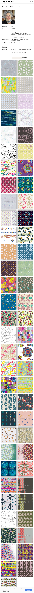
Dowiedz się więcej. (5, 591)
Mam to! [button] (28, 590)
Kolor (13, 58)
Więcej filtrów (24, 57)
